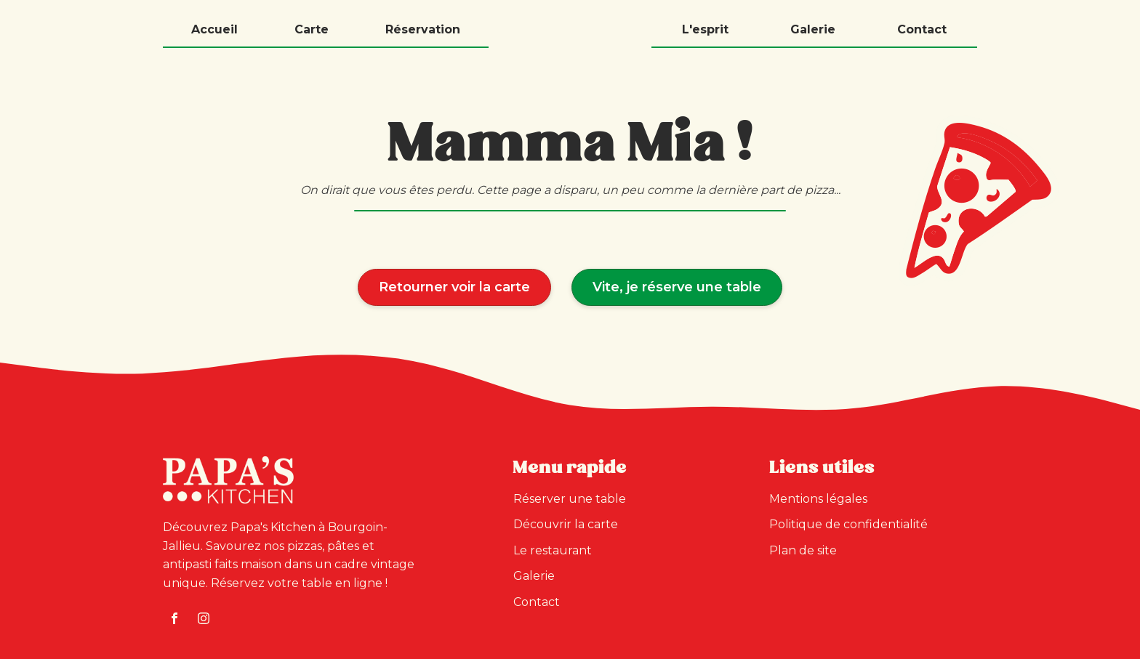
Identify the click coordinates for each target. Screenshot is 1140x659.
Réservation (422, 29)
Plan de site (803, 550)
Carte (311, 29)
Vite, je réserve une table (677, 286)
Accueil (214, 29)
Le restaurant (552, 550)
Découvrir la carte (565, 524)
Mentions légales (818, 499)
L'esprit (705, 29)
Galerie (812, 29)
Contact (922, 29)
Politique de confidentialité (848, 524)
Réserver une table (569, 499)
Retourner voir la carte (454, 286)
